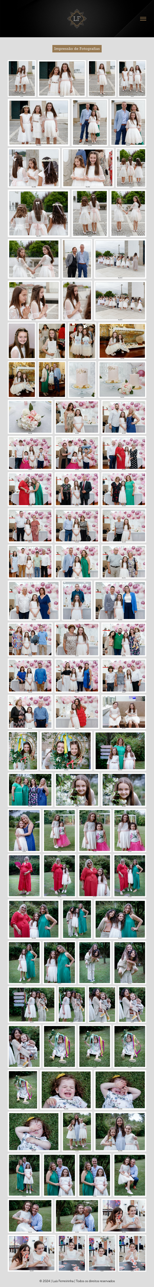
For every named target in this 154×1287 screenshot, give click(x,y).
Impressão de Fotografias (77, 49)
